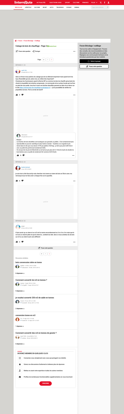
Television (59, 7)
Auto (51, 7)
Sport (67, 2)
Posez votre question (24, 51)
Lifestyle (28, 7)
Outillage (37, 40)
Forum (20, 40)
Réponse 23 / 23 (20, 221)
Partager (36, 51)
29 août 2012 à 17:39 (26, 72)
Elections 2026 (55, 2)
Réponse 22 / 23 (20, 162)
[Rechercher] (100, 7)
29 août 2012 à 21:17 (26, 136)
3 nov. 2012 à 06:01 (26, 169)
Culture (76, 2)
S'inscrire (45, 383)
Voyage (68, 7)
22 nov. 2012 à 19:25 (26, 228)
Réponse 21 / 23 (20, 65)
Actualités (41, 2)
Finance (85, 2)
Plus (94, 2)
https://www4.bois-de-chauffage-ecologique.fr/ (35, 88)
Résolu (51, 46)
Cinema (76, 7)
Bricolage (18, 7)
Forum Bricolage (28, 40)
